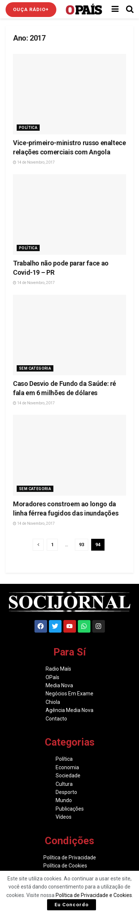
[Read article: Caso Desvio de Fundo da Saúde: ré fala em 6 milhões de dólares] (69, 335)
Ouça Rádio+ (31, 9)
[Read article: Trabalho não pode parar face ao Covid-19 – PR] (69, 214)
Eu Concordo (71, 904)
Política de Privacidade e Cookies (94, 895)
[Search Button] (129, 9)
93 (81, 544)
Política (28, 128)
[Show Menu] (115, 9)
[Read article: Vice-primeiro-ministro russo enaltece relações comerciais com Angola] (69, 94)
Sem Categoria (35, 368)
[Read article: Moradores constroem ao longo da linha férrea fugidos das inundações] (69, 455)
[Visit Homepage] (84, 9)
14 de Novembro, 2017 (34, 162)
